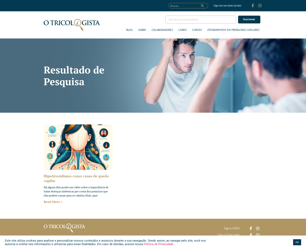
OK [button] (297, 242)
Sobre (142, 30)
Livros (182, 30)
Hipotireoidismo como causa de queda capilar (76, 178)
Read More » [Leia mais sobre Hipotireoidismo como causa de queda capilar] (53, 202)
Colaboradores (162, 30)
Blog (129, 30)
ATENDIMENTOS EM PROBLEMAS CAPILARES (233, 30)
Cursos (197, 30)
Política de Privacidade (158, 244)
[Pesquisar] (202, 5)
